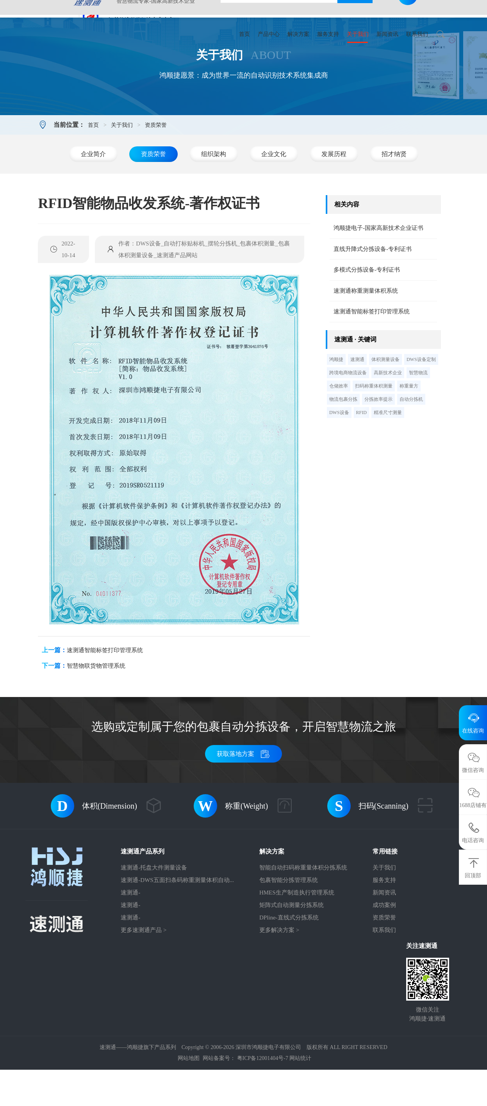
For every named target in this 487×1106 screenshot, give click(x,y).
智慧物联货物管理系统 (96, 702)
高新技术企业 (388, 409)
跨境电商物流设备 (348, 409)
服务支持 (328, 34)
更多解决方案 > (279, 966)
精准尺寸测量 (388, 449)
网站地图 (189, 1094)
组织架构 (213, 190)
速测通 (357, 395)
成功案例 (384, 941)
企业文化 (273, 190)
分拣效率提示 (378, 435)
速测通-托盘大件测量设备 (154, 904)
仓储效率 (338, 422)
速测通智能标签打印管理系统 (105, 686)
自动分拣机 (411, 435)
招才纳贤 (394, 190)
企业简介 (93, 190)
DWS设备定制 (421, 395)
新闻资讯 (387, 34)
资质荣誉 (156, 161)
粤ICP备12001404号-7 (262, 1094)
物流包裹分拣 (343, 435)
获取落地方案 (243, 790)
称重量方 (409, 422)
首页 (244, 34)
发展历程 (333, 190)
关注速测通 (421, 982)
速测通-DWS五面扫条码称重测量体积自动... (177, 916)
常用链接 (385, 887)
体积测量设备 (385, 395)
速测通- (130, 929)
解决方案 (298, 34)
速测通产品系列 (142, 887)
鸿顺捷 (336, 395)
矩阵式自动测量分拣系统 (291, 941)
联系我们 (417, 34)
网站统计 (300, 1094)
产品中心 (269, 34)
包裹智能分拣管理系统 (288, 916)
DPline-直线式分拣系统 (289, 954)
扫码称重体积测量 (373, 422)
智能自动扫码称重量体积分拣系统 (303, 904)
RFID (361, 449)
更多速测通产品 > (143, 966)
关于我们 (358, 34)
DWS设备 (339, 449)
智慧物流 (418, 409)
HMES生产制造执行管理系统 (296, 929)
